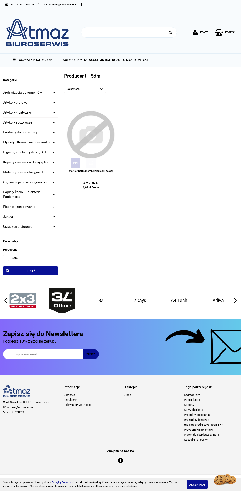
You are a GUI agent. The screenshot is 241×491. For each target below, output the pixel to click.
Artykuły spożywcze (29, 122)
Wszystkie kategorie (32, 60)
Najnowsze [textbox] (73, 88)
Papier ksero (192, 399)
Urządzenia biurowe (29, 227)
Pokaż (30, 271)
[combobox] (85, 89)
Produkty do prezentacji (29, 132)
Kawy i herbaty (193, 409)
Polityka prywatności (77, 404)
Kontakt (141, 60)
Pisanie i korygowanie (29, 207)
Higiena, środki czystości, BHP (29, 152)
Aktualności (110, 60)
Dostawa (69, 394)
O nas (127, 60)
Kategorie (72, 60)
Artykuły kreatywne (29, 112)
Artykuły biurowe (29, 102)
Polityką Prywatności (64, 482)
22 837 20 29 (15, 412)
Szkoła (29, 217)
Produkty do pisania (197, 414)
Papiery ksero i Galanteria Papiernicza (29, 194)
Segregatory (192, 394)
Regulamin (70, 399)
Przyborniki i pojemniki (198, 429)
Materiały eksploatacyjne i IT (29, 172)
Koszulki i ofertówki (196, 439)
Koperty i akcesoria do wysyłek (29, 162)
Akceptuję (201, 484)
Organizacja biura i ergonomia (29, 182)
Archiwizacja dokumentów (29, 92)
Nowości (91, 60)
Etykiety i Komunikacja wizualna (29, 142)
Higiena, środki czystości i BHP (203, 424)
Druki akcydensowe (196, 419)
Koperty (189, 404)
